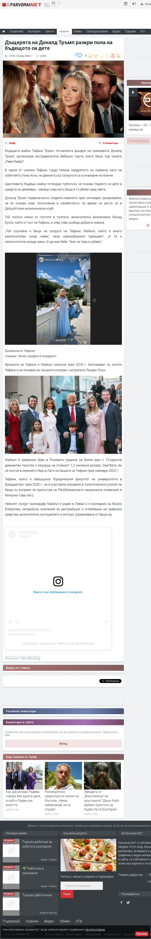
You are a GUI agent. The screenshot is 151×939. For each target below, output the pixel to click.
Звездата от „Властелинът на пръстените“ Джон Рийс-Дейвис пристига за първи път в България (102, 800)
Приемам (141, 933)
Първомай (11, 921)
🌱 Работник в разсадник (33, 870)
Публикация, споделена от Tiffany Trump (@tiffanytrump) (58, 643)
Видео (49, 921)
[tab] (138, 141)
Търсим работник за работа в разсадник (37, 844)
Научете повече (95, 929)
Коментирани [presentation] (139, 141)
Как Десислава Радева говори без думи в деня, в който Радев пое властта (23, 798)
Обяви (65, 921)
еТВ (79, 921)
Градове (130, 31)
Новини (64, 31)
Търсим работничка (37, 895)
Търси (67, 894)
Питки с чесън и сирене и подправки (87, 876)
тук (7, 734)
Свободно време (97, 31)
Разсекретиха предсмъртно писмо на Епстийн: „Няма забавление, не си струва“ (62, 800)
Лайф (12, 143)
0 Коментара (110, 143)
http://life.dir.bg (30, 658)
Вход (63, 743)
